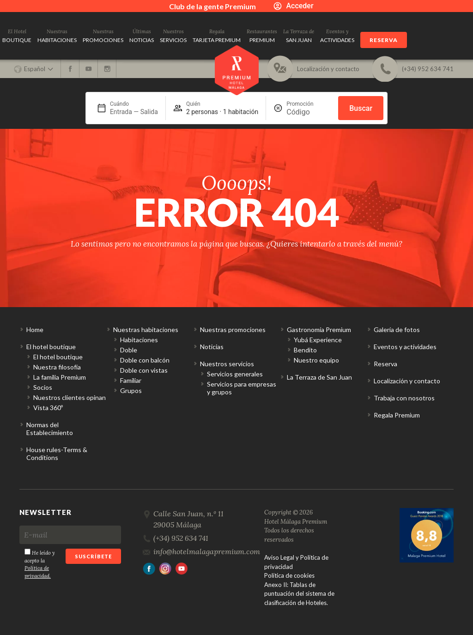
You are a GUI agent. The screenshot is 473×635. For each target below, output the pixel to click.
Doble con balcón (145, 360)
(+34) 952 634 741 (180, 538)
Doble (128, 350)
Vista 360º (48, 407)
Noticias (212, 347)
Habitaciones (139, 340)
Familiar (130, 380)
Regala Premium (397, 415)
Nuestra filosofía (57, 367)
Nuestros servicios (227, 364)
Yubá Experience (318, 340)
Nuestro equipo (316, 360)
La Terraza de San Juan (319, 377)
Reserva (384, 39)
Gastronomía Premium (319, 329)
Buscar (360, 108)
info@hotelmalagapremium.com (206, 551)
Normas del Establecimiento (49, 428)
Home (34, 329)
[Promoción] (308, 112)
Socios (42, 387)
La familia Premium (59, 377)
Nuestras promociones (233, 329)
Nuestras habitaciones (145, 329)
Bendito (305, 350)
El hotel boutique (51, 347)
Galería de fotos (397, 329)
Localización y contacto (407, 381)
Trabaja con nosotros (404, 398)
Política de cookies (289, 575)
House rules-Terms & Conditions (56, 453)
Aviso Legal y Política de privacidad (296, 562)
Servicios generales (235, 374)
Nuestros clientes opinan (69, 397)
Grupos (131, 390)
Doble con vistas (144, 370)
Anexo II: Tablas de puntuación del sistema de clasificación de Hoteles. (299, 593)
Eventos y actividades (405, 347)
